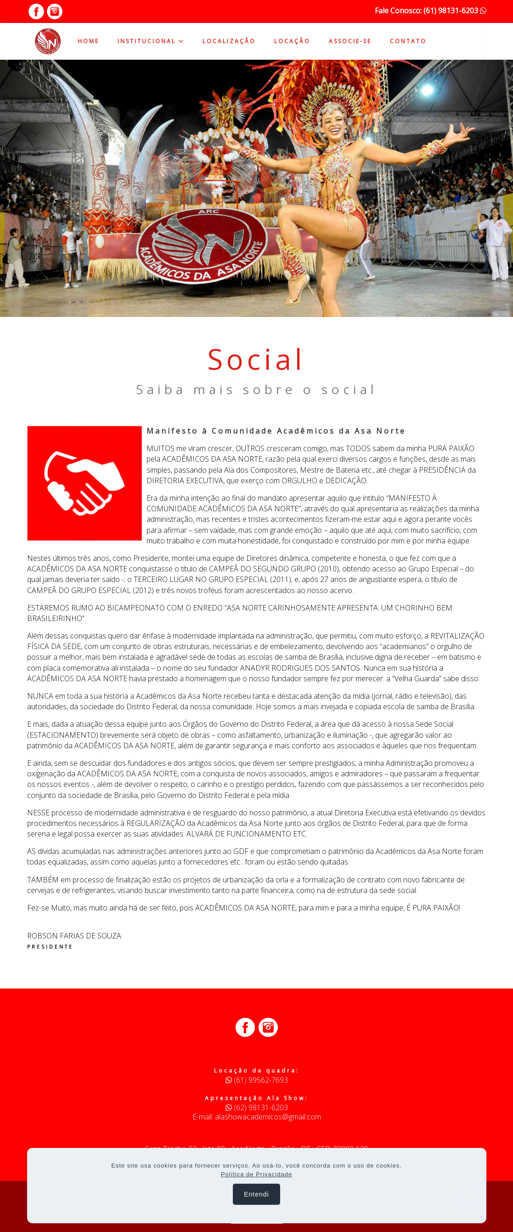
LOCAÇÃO (292, 41)
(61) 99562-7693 (256, 1080)
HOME (88, 41)
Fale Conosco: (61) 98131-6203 (430, 11)
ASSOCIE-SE (350, 41)
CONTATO (408, 41)
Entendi (256, 1200)
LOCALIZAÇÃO (229, 41)
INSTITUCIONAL (151, 41)
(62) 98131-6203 (256, 1107)
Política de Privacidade (256, 1180)
